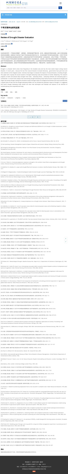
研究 (16, 92)
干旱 (2, 92)
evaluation (10, 98)
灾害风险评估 (4, 24)
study (24, 98)
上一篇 (30, 117)
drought (3, 98)
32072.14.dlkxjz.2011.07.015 (51, 21)
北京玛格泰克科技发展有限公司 (34, 469)
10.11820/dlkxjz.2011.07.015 (35, 21)
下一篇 (37, 117)
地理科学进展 (4, 21)
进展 (7, 92)
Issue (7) (18, 21)
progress (18, 98)
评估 (11, 92)
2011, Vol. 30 (12, 21)
